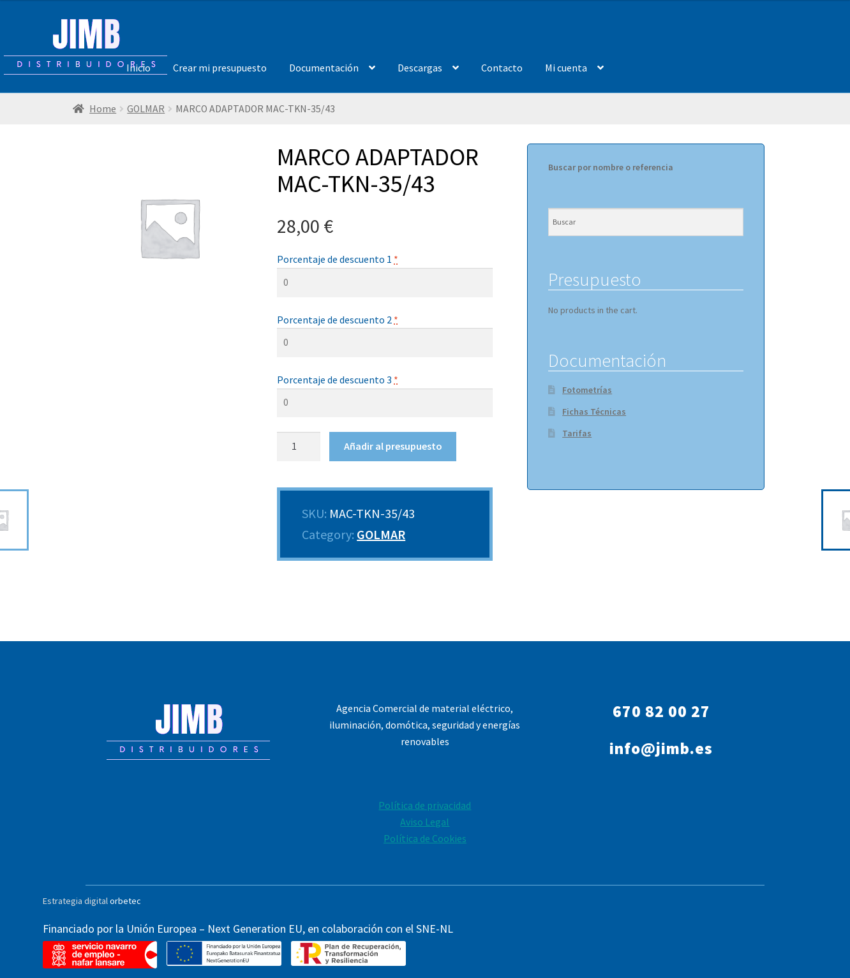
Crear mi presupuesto (220, 67)
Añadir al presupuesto (393, 446)
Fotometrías (587, 390)
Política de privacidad (424, 805)
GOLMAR (146, 109)
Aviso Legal (424, 821)
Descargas (420, 67)
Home (102, 109)
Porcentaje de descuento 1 (337, 259)
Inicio (138, 67)
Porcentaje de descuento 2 (337, 319)
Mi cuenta (566, 67)
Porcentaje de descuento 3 (337, 379)
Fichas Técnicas (594, 411)
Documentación (324, 67)
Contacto (502, 67)
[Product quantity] (298, 446)
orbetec (125, 901)
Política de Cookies (425, 838)
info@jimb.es (661, 748)
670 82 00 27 (661, 711)
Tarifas (577, 433)
